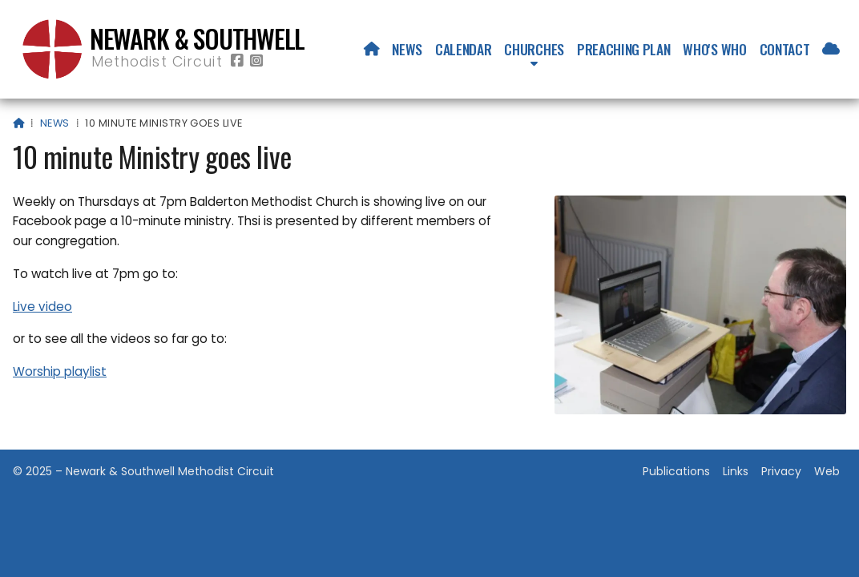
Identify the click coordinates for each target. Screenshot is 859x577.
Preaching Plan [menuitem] (624, 48)
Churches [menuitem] (533, 48)
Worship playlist (60, 371)
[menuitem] (371, 49)
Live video (42, 306)
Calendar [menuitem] (463, 48)
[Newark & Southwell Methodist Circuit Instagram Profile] (256, 61)
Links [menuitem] (735, 471)
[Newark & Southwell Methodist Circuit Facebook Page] (237, 61)
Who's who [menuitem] (714, 48)
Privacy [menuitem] (781, 471)
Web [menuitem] (827, 471)
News (55, 123)
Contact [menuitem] (785, 48)
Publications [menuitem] (676, 471)
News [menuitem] (407, 48)
